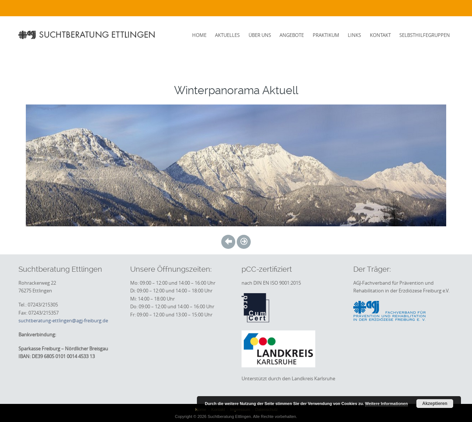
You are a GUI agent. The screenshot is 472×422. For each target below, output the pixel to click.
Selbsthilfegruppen (424, 35)
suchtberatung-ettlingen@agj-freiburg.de (63, 320)
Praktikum (326, 35)
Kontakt (380, 35)
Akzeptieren (434, 403)
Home (199, 35)
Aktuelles (227, 35)
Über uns (260, 35)
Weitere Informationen (386, 403)
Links (354, 35)
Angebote (292, 35)
